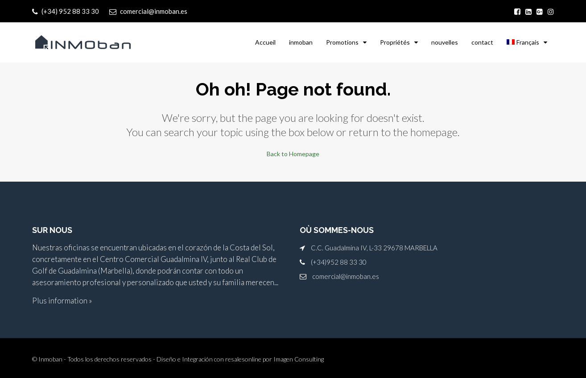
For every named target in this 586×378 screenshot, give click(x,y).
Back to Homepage (293, 153)
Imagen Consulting (298, 358)
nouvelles (444, 42)
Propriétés (395, 42)
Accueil (265, 42)
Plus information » (62, 300)
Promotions (342, 42)
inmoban (301, 42)
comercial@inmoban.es (345, 276)
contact (482, 42)
